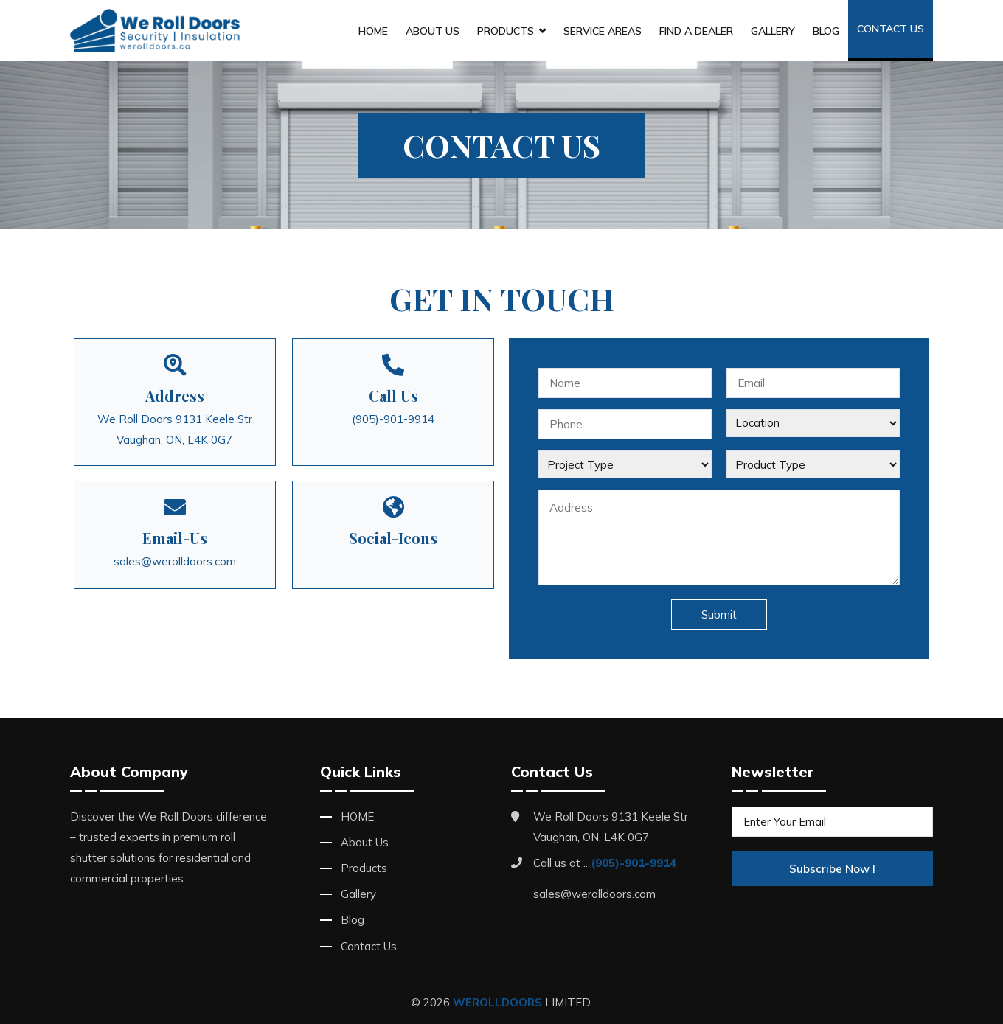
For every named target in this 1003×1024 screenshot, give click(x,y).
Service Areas (602, 31)
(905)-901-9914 (393, 419)
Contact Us (890, 28)
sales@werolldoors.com (175, 561)
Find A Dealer (696, 31)
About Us (432, 31)
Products (505, 31)
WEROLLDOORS (497, 1002)
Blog (826, 31)
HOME (373, 31)
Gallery (773, 31)
